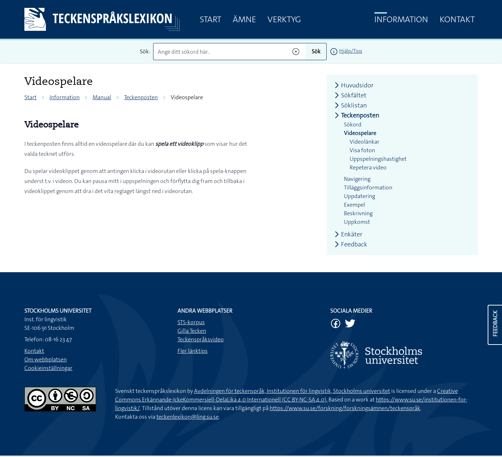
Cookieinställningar (48, 368)
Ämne (244, 19)
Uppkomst (357, 222)
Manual (102, 97)
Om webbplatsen (45, 359)
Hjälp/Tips (350, 51)
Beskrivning (358, 213)
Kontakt (457, 19)
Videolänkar (364, 141)
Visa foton (362, 150)
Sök (316, 51)
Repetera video (368, 167)
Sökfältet (349, 95)
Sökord (352, 124)
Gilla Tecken (191, 331)
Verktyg (284, 19)
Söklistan (349, 105)
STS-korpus (191, 322)
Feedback (349, 244)
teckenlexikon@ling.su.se (187, 416)
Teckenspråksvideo (200, 339)
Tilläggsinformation (368, 187)
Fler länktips (192, 351)
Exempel (354, 204)
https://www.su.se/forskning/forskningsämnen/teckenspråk (345, 408)
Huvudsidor (352, 85)
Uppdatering (359, 196)
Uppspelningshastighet (378, 159)
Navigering (357, 179)
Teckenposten (141, 97)
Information (401, 19)
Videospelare (360, 133)
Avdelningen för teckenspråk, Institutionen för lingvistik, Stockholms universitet (292, 391)
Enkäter (347, 234)
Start (210, 19)
